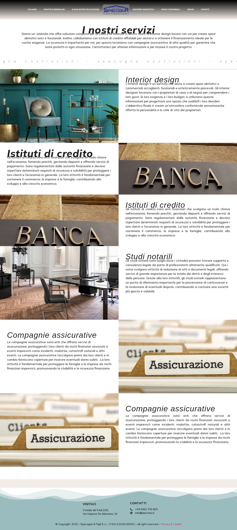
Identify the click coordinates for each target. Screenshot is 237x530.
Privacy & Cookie (171, 524)
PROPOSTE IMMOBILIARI (54, 10)
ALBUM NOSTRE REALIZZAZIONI (85, 10)
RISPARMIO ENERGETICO (143, 10)
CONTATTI (205, 10)
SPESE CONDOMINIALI (170, 10)
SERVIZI (190, 10)
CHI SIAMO (32, 10)
